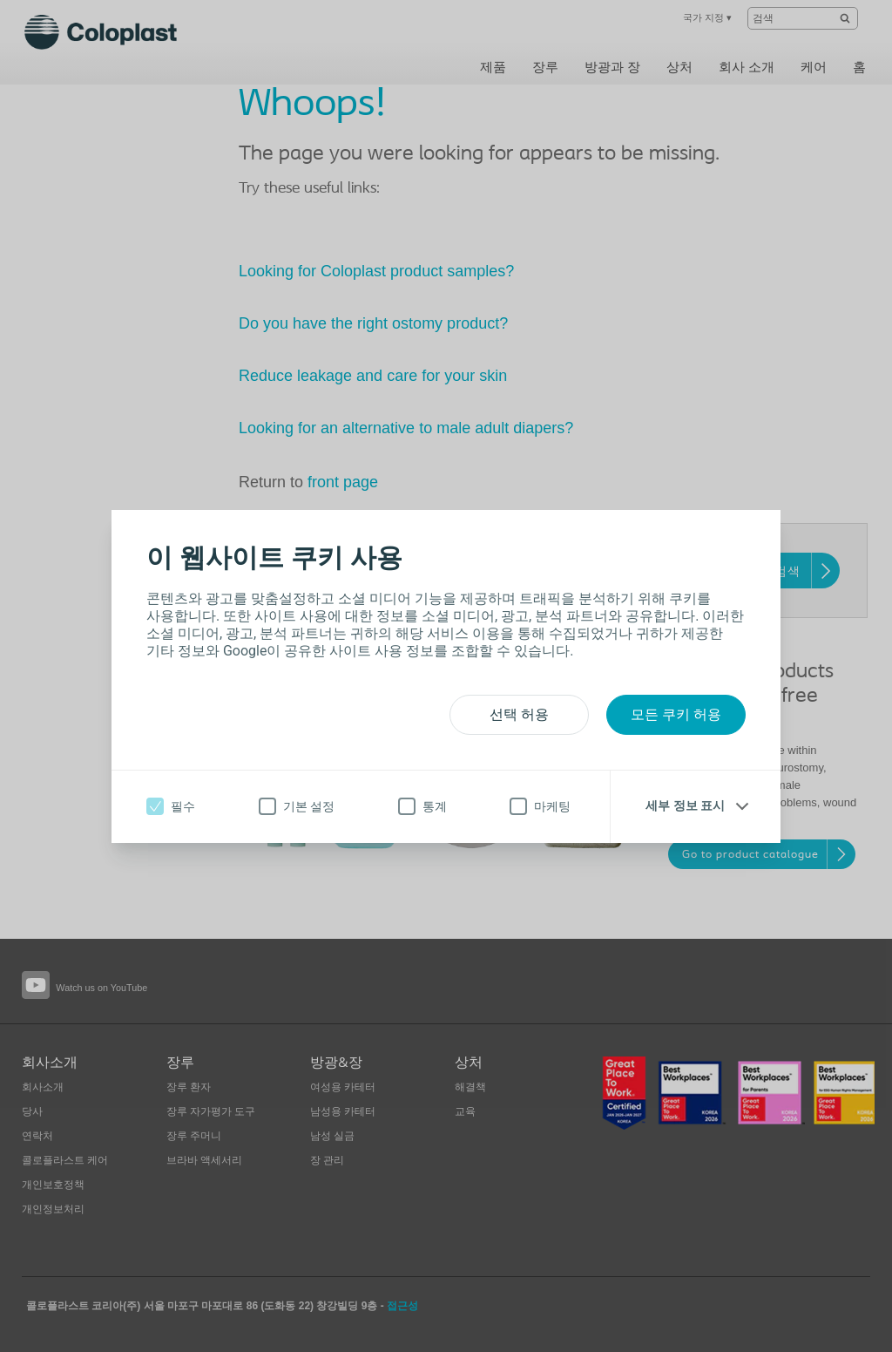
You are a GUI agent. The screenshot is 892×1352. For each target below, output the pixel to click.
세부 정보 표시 (685, 805)
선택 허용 (519, 714)
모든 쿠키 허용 (676, 714)
